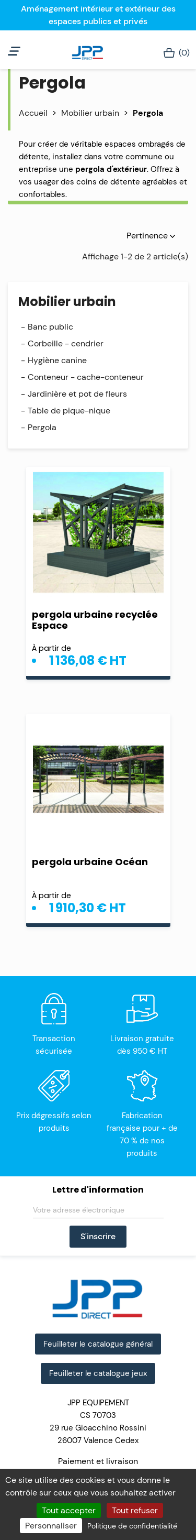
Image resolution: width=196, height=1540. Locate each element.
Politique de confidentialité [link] (132, 1526)
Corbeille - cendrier (65, 343)
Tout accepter (69, 1510)
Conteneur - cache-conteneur (86, 377)
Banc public (50, 326)
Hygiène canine (57, 360)
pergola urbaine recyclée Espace (95, 620)
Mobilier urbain (67, 301)
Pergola (42, 427)
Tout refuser (135, 1510)
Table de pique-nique (69, 410)
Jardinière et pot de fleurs (77, 393)
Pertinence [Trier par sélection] (150, 235)
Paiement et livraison (98, 1461)
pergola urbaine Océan (90, 861)
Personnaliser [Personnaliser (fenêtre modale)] (51, 1525)
